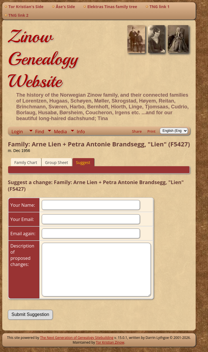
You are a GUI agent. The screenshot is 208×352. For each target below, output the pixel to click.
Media (60, 132)
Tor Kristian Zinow (110, 342)
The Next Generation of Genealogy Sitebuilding (77, 337)
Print (151, 131)
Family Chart (25, 162)
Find (39, 132)
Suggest (83, 162)
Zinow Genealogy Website (43, 58)
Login (17, 132)
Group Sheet (56, 162)
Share (137, 131)
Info (81, 132)
